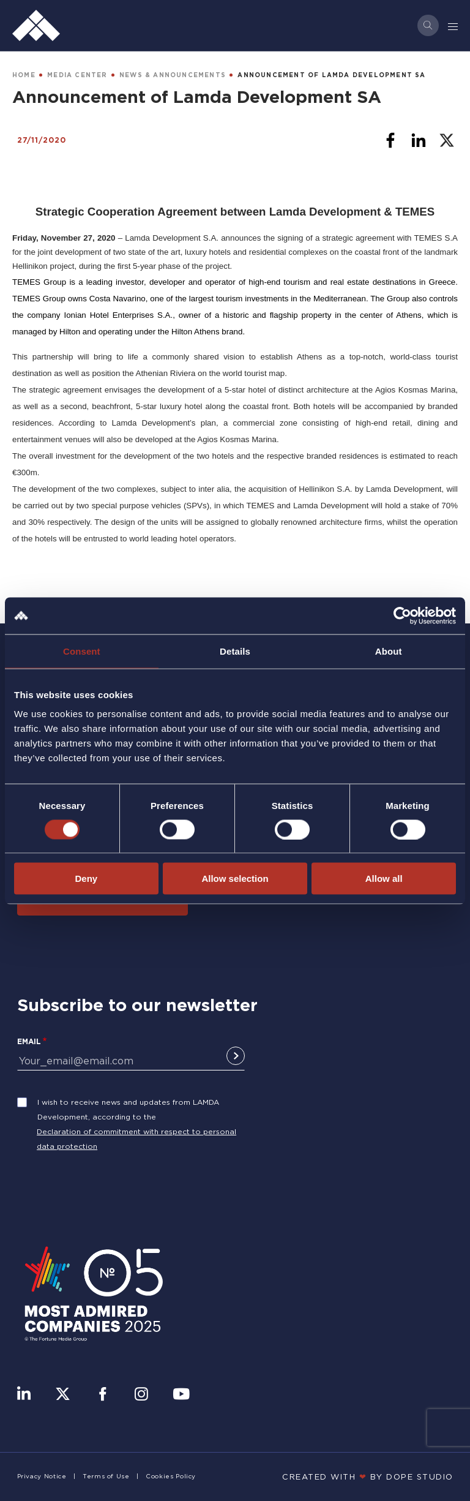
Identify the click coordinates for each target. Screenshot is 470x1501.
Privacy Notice (42, 1476)
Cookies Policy (171, 1476)
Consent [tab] (81, 650)
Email (29, 1041)
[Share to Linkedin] (418, 140)
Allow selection (234, 878)
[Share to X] (447, 140)
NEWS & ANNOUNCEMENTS (172, 75)
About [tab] (388, 650)
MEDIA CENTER (77, 75)
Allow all (384, 878)
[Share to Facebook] (390, 140)
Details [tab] (235, 650)
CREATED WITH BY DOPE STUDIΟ (367, 1476)
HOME (23, 75)
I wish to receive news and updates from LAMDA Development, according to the (128, 1109)
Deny (86, 878)
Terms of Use (106, 1476)
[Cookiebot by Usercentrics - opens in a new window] (402, 615)
